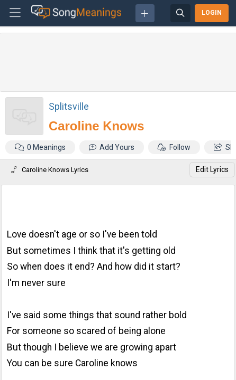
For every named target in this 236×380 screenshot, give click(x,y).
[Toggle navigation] (15, 13)
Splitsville (69, 106)
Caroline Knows (96, 126)
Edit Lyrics (212, 169)
